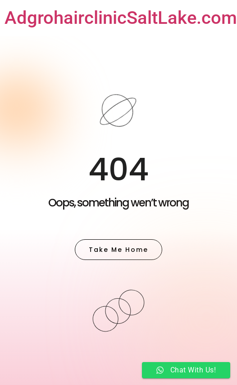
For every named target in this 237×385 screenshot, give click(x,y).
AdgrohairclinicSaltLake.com (121, 17)
